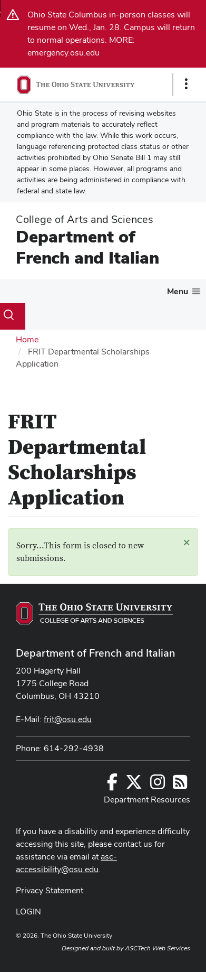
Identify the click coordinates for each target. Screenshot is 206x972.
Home (27, 339)
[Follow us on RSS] (180, 785)
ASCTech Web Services (157, 948)
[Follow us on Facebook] (112, 785)
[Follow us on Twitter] (133, 785)
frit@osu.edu (68, 719)
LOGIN (28, 911)
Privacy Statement (49, 890)
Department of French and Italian (87, 247)
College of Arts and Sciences (84, 219)
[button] (186, 542)
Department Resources (147, 799)
